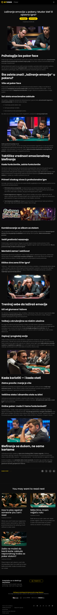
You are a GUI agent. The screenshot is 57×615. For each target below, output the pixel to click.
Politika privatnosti (6, 607)
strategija (23, 18)
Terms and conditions (7, 605)
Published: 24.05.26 (6, 518)
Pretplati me (36, 581)
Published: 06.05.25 (28, 22)
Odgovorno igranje (18, 607)
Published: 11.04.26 (35, 515)
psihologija (33, 18)
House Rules (5, 609)
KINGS (9, 2)
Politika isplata (5, 613)
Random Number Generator (8, 611)
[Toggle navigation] (54, 2)
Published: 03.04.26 (6, 559)
